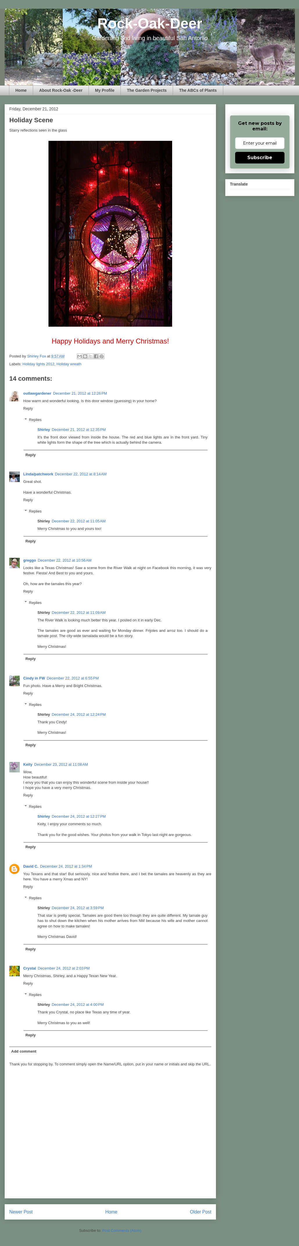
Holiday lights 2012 (39, 364)
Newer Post (21, 1211)
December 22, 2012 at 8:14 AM (81, 474)
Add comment (24, 1051)
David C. (30, 866)
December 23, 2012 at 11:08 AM (61, 764)
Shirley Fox (37, 356)
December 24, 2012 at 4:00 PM (78, 1004)
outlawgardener (37, 393)
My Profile (104, 90)
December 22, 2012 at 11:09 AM (78, 612)
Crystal (29, 968)
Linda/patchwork (38, 474)
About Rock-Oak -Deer (60, 90)
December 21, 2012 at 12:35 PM (79, 429)
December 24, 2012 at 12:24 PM (79, 714)
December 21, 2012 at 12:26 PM (80, 393)
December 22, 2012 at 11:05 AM (78, 521)
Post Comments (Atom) (121, 1230)
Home (21, 90)
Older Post (200, 1211)
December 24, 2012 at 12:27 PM (79, 816)
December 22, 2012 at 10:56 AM (64, 560)
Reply (28, 408)
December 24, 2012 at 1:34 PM (66, 866)
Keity (28, 764)
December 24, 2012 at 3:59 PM (78, 908)
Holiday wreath (69, 364)
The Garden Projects (147, 90)
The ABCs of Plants (198, 90)
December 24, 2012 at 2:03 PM (64, 968)
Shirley (43, 429)
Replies (35, 420)
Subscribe (259, 157)
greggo (29, 560)
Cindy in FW (34, 678)
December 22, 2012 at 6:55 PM (73, 678)
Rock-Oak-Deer (149, 23)
